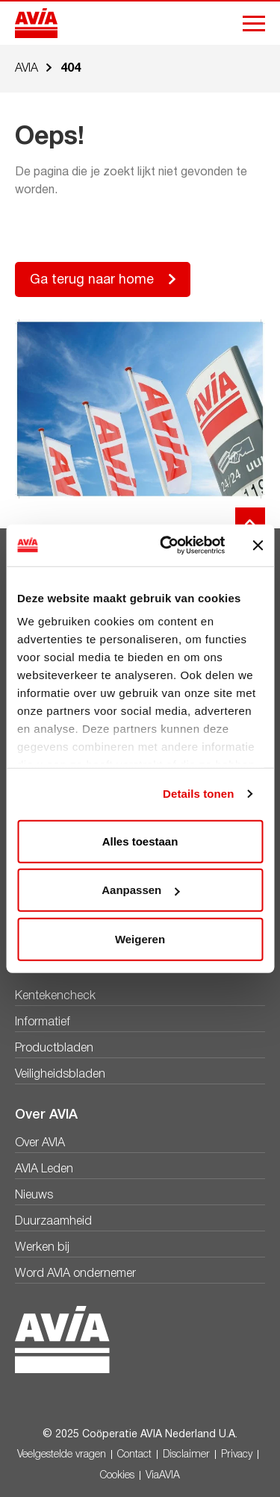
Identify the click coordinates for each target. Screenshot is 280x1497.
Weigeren (140, 938)
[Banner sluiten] (257, 545)
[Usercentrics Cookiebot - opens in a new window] (167, 545)
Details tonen (198, 793)
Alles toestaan (140, 840)
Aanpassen (140, 890)
